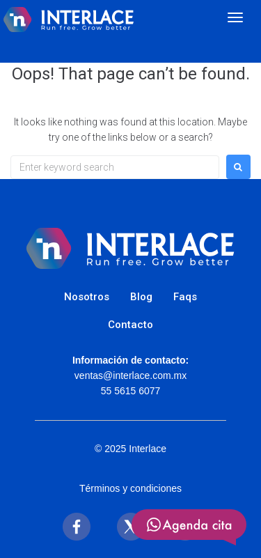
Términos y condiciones (130, 488)
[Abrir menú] (235, 17)
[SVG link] (189, 527)
